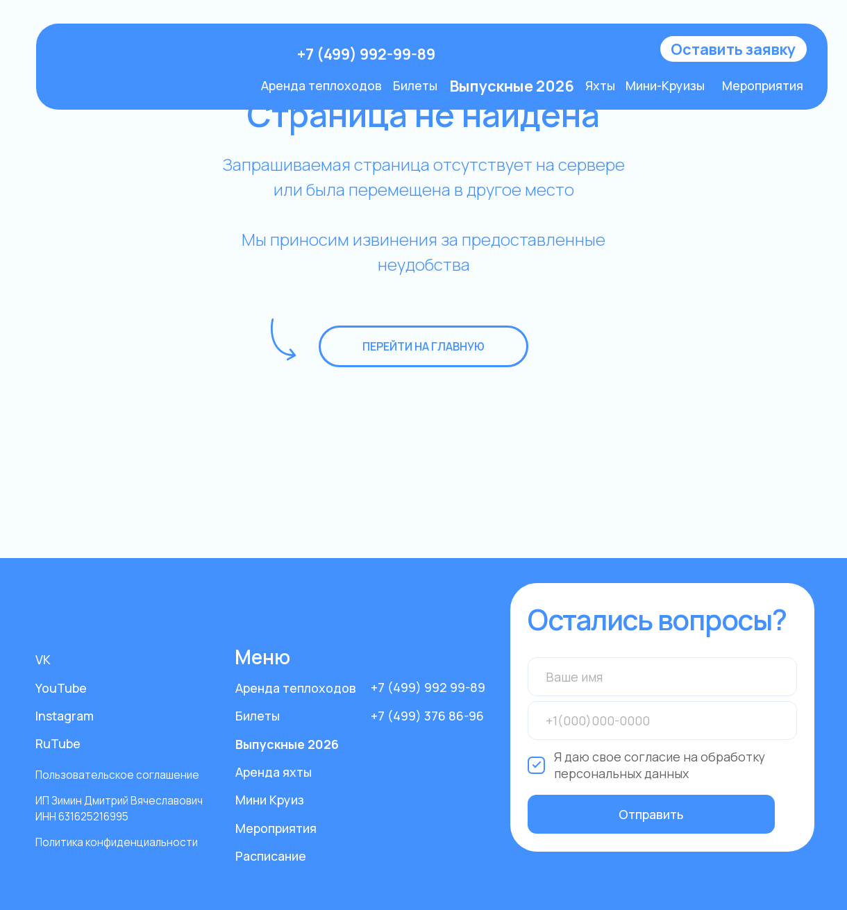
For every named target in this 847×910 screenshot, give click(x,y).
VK (43, 659)
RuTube (58, 743)
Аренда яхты (273, 772)
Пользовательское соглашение (117, 775)
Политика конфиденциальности (116, 842)
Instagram (64, 715)
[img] (168, 54)
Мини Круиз (269, 799)
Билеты (415, 85)
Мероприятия (762, 85)
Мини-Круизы (665, 85)
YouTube (61, 688)
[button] (733, 49)
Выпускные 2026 (287, 744)
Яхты (600, 85)
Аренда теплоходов (321, 85)
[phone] (662, 720)
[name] (662, 676)
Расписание (270, 856)
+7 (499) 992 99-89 (428, 687)
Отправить (651, 814)
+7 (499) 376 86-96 (427, 715)
